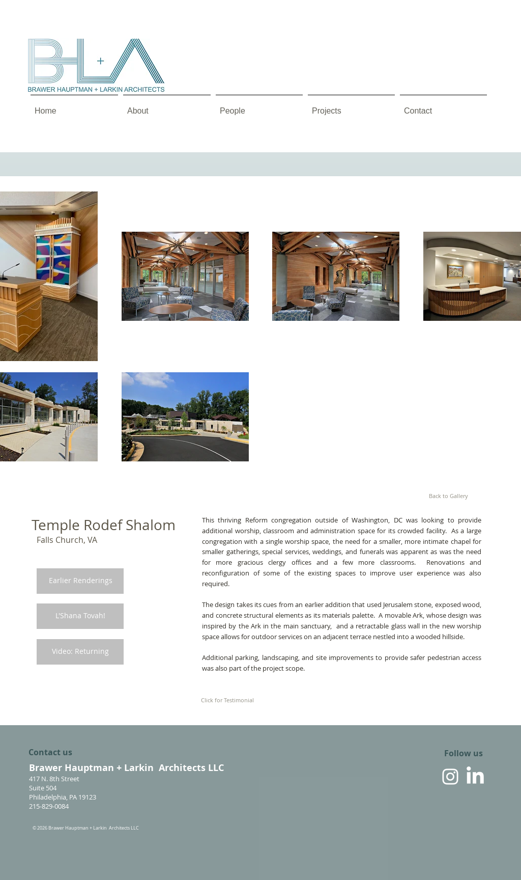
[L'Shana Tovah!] (80, 616)
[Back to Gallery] (448, 496)
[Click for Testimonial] (227, 700)
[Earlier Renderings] (80, 581)
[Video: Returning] (80, 651)
